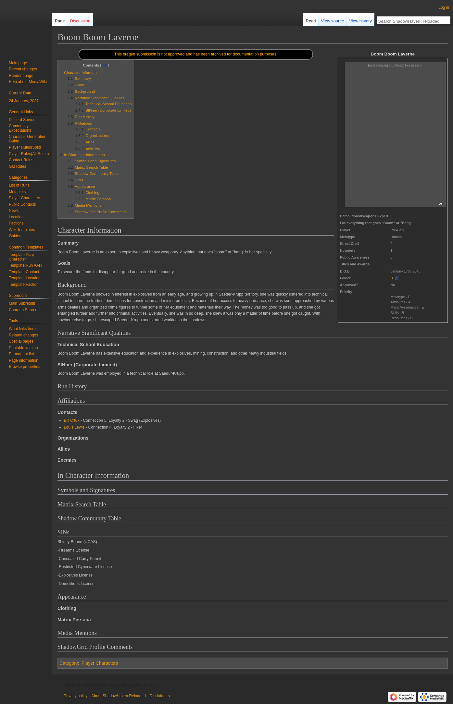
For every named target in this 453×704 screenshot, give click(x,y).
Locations (17, 217)
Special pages (21, 341)
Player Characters (100, 663)
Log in (443, 7)
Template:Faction (23, 284)
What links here (22, 328)
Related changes (23, 335)
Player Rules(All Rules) (29, 154)
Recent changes (23, 69)
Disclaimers (160, 696)
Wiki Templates (22, 229)
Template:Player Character (23, 256)
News (14, 210)
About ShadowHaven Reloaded (118, 696)
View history (360, 20)
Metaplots (17, 191)
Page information (23, 360)
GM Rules (17, 166)
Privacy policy (75, 696)
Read (311, 20)
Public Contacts (22, 204)
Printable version (23, 348)
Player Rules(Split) (25, 147)
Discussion (80, 20)
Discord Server (21, 119)
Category (68, 663)
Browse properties (24, 366)
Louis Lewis (74, 427)
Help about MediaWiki (28, 81)
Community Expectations (20, 128)
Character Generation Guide (27, 138)
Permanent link (22, 354)
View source (332, 20)
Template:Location (24, 278)
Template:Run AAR (25, 265)
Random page (21, 75)
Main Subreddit (22, 303)
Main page (18, 63)
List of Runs (19, 185)
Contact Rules (21, 160)
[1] (393, 278)
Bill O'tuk (72, 420)
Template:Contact (24, 272)
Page (60, 20)
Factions (16, 223)
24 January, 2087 (24, 101)
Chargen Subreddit (25, 310)
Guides (15, 236)
